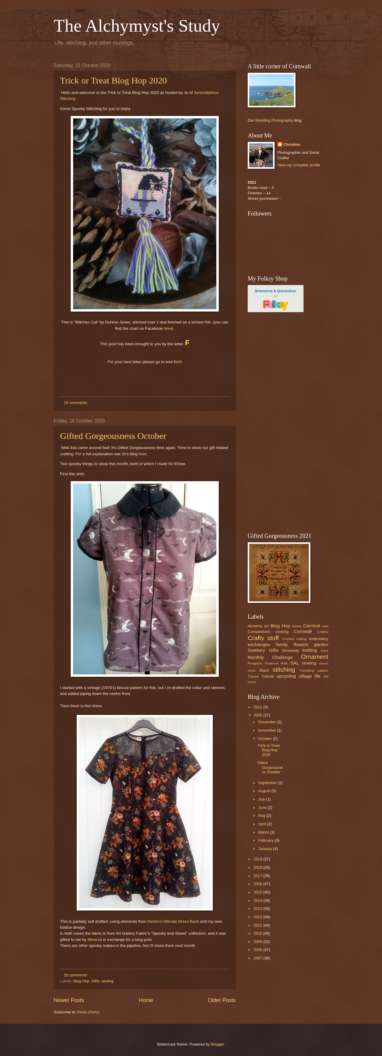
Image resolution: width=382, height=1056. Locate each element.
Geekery (256, 650)
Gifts (95, 981)
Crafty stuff (263, 637)
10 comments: (76, 975)
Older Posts (222, 1000)
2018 (258, 867)
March (264, 832)
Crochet (288, 639)
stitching (283, 669)
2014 (258, 900)
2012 (258, 917)
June (263, 807)
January (265, 848)
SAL (294, 662)
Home (146, 1000)
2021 (258, 707)
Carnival (311, 625)
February (266, 840)
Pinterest (271, 663)
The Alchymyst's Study (137, 25)
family (282, 644)
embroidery (318, 639)
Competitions (259, 631)
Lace (324, 650)
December (267, 722)
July (262, 799)
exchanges (259, 644)
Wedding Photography (274, 120)
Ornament (314, 656)
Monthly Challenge (270, 657)
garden (321, 644)
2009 (258, 941)
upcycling (286, 676)
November (267, 730)
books (296, 626)
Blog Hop (81, 981)
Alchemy (255, 626)
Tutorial (267, 676)
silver (252, 670)
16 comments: (76, 402)
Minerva (94, 939)
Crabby (322, 632)
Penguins (255, 663)
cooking (282, 631)
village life (310, 676)
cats (325, 626)
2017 (258, 876)
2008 (258, 949)
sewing (107, 981)
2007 (258, 958)
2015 (258, 892)
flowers (301, 644)
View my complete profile (299, 165)
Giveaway (290, 650)
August (264, 791)
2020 (258, 715)
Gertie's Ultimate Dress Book (173, 921)
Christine (292, 144)
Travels (253, 676)
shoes (323, 663)
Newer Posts (69, 1000)
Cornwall (303, 631)
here (168, 328)
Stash (264, 670)
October (265, 738)
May (262, 815)
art (266, 626)
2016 (258, 884)
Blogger (217, 1044)
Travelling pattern (313, 670)
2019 (258, 859)
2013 (258, 908)
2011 (258, 925)
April (262, 824)
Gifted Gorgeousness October (113, 436)
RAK (284, 663)
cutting (301, 639)
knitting (309, 650)
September (268, 783)
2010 (258, 933)
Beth (178, 362)
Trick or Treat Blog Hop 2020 (113, 80)
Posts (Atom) (88, 1012)
